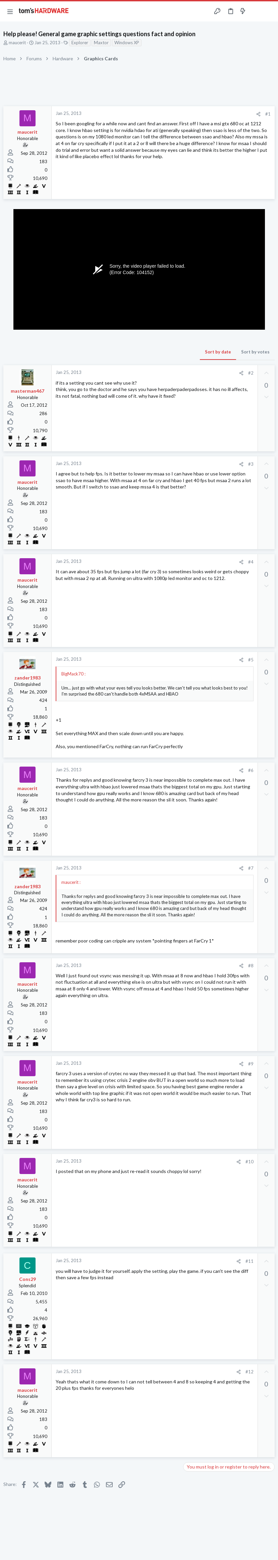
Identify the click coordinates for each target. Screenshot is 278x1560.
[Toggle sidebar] (255, 11)
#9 (251, 1063)
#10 (249, 1161)
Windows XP (126, 42)
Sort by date (218, 351)
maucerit (17, 42)
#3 (251, 464)
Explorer (79, 42)
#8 (251, 965)
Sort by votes (255, 351)
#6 (251, 770)
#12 (249, 1371)
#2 (251, 373)
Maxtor (101, 42)
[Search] (269, 11)
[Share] (258, 114)
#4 (251, 562)
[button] (10, 11)
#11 (249, 1261)
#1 (268, 114)
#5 (251, 659)
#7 (251, 868)
